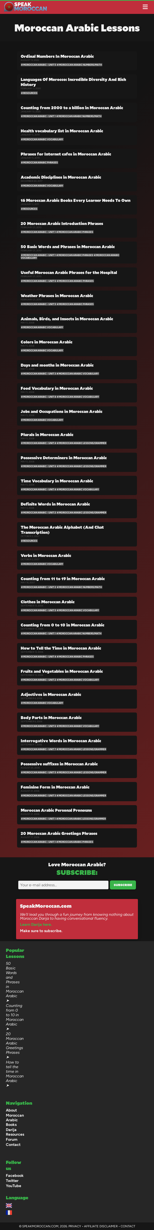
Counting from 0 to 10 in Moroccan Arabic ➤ (15, 1017)
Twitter (12, 1180)
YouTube (13, 1185)
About (11, 1110)
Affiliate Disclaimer (101, 1226)
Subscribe (123, 885)
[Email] (63, 884)
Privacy (74, 1226)
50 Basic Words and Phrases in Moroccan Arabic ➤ (15, 982)
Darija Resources (15, 1132)
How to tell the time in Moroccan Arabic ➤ (15, 1074)
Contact (13, 1144)
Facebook (15, 1175)
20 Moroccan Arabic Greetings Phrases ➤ (15, 1045)
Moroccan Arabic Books (15, 1120)
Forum (11, 1139)
